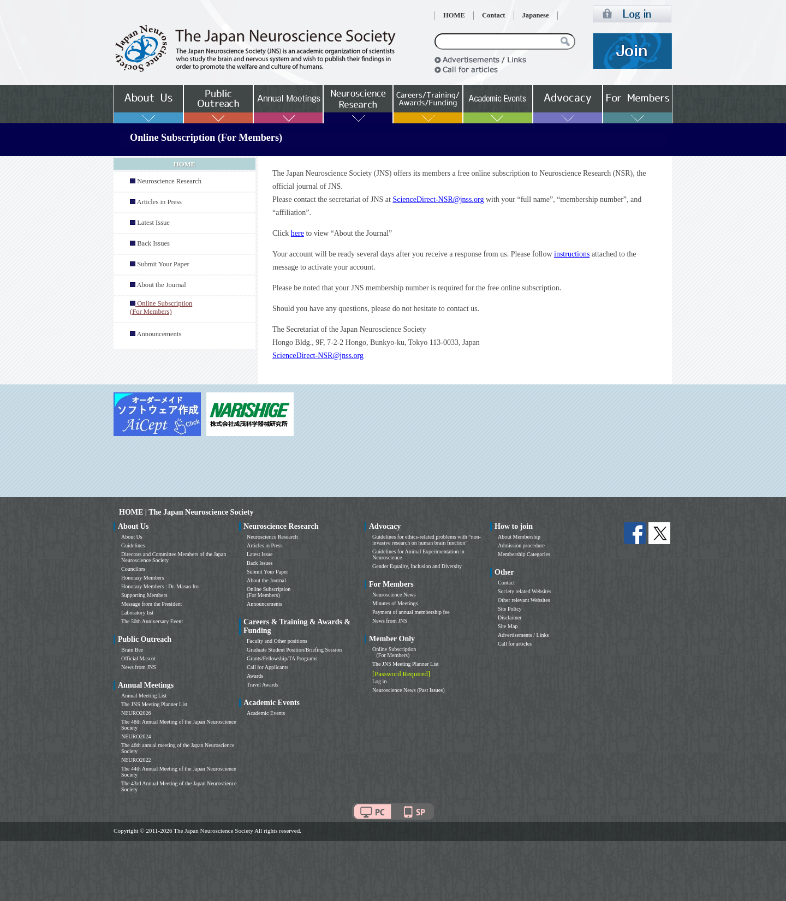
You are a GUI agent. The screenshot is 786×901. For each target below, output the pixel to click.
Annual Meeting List (143, 696)
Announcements (158, 334)
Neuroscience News (394, 595)
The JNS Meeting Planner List (154, 704)
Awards (255, 676)
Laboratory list (137, 613)
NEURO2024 (136, 736)
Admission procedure (521, 545)
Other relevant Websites (524, 600)
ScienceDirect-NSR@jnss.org (438, 199)
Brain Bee (132, 650)
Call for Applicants (267, 667)
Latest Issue (153, 222)
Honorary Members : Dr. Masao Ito (160, 586)
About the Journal (161, 285)
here (297, 233)
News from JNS (138, 667)
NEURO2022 (136, 760)
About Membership (519, 537)
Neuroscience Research (169, 181)
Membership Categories (524, 554)
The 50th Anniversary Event (152, 621)
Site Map (507, 626)
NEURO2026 (136, 713)
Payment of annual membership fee (411, 612)
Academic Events (266, 713)
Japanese (535, 15)
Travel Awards (262, 685)
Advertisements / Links (523, 635)
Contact (493, 15)
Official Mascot (138, 658)
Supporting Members (144, 595)
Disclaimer (510, 617)
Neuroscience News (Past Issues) (408, 690)
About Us (131, 537)
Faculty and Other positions (277, 641)
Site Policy (510, 609)
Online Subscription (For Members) (268, 592)
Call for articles (515, 644)
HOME (454, 15)
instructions (572, 254)
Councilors (133, 569)
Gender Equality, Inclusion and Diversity (417, 566)
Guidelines (133, 545)
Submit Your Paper (163, 264)
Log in (379, 681)
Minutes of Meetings (395, 603)
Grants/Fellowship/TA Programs (282, 658)
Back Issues (153, 243)
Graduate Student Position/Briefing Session (294, 650)
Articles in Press (159, 202)
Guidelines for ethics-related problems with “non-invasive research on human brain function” (426, 540)
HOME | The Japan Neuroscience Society (186, 512)
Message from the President (151, 604)
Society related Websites (524, 591)
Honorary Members (142, 578)
